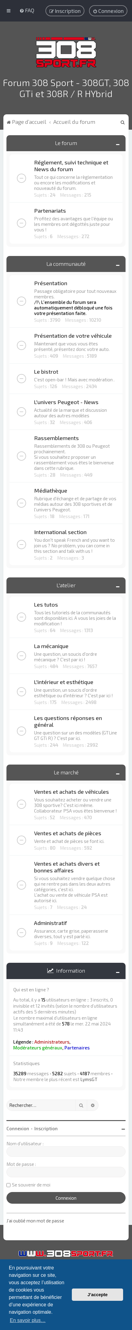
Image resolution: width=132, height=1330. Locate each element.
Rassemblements (56, 436)
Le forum (66, 141)
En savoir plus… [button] (28, 1320)
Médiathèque (50, 489)
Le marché (66, 771)
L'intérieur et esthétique (63, 680)
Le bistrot (46, 370)
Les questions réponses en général (68, 720)
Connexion (17, 1127)
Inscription (46, 1127)
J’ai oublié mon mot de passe (35, 1219)
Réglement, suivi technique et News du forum (71, 164)
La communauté (66, 262)
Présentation (50, 281)
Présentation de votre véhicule (73, 334)
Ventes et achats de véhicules (71, 790)
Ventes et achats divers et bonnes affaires (67, 865)
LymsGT (88, 1078)
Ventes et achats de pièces (67, 831)
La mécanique (51, 644)
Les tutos (46, 603)
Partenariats (50, 209)
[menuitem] (27, 10)
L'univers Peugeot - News (66, 400)
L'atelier (66, 583)
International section (60, 530)
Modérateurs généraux (37, 1046)
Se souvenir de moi (31, 1183)
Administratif (50, 921)
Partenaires (77, 1046)
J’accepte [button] (97, 1294)
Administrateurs (51, 1040)
